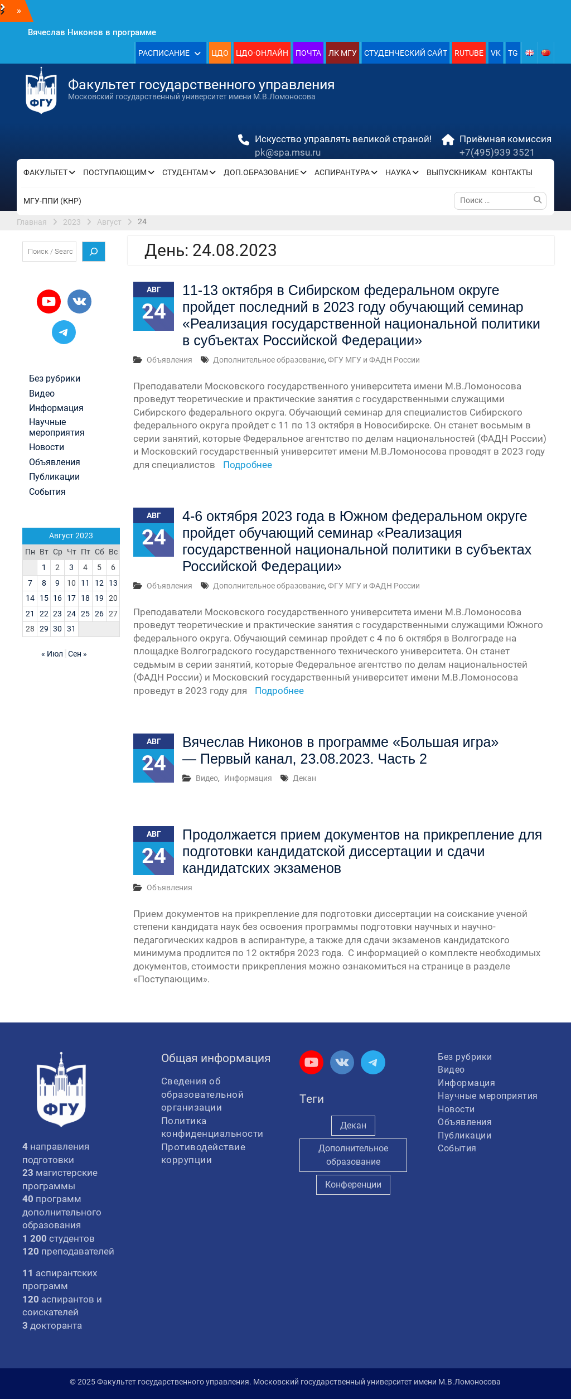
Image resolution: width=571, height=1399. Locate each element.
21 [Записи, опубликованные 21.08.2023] (30, 613)
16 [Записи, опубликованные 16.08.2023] (57, 598)
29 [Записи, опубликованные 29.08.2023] (44, 628)
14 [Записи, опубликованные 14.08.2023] (30, 598)
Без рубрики (54, 379)
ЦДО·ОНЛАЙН (262, 53)
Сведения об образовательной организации (202, 1094)
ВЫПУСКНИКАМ (457, 172)
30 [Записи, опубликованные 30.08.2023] (57, 628)
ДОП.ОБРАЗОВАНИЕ (261, 172)
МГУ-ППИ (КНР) (52, 200)
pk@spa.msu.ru (288, 152)
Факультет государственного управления (201, 84)
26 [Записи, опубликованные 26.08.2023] (99, 613)
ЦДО (220, 53)
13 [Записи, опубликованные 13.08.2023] (113, 582)
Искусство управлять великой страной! (343, 138)
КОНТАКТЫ (512, 172)
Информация (248, 778)
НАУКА (398, 172)
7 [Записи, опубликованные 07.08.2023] (30, 582)
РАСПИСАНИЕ (164, 53)
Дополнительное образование (269, 359)
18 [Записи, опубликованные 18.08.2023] (85, 598)
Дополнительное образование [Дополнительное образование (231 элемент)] (353, 1155)
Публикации (54, 477)
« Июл (52, 653)
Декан (304, 778)
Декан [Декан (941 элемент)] (353, 1125)
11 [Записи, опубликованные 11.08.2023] (85, 582)
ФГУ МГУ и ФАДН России (374, 359)
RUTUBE (468, 53)
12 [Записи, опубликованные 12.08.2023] (99, 582)
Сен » (77, 653)
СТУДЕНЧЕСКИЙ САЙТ (405, 53)
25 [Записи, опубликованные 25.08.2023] (85, 613)
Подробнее (247, 464)
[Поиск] (93, 252)
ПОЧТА (308, 53)
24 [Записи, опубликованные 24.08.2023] (71, 613)
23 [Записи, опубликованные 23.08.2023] (57, 613)
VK (496, 53)
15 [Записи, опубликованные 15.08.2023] (44, 598)
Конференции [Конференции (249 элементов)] (353, 1184)
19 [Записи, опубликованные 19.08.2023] (99, 598)
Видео (207, 778)
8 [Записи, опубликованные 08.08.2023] (44, 582)
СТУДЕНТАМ (185, 172)
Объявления (169, 359)
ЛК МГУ (342, 53)
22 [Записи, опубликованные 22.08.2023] (44, 613)
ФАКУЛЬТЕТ (45, 172)
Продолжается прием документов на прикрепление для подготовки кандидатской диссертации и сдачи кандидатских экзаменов (362, 851)
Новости (46, 447)
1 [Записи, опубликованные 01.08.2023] (44, 567)
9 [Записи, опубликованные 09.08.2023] (57, 582)
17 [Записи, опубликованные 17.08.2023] (71, 598)
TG (513, 53)
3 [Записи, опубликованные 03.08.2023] (71, 567)
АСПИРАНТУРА (342, 172)
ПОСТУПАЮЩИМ (115, 172)
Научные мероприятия (57, 427)
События (47, 492)
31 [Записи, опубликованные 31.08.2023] (71, 628)
